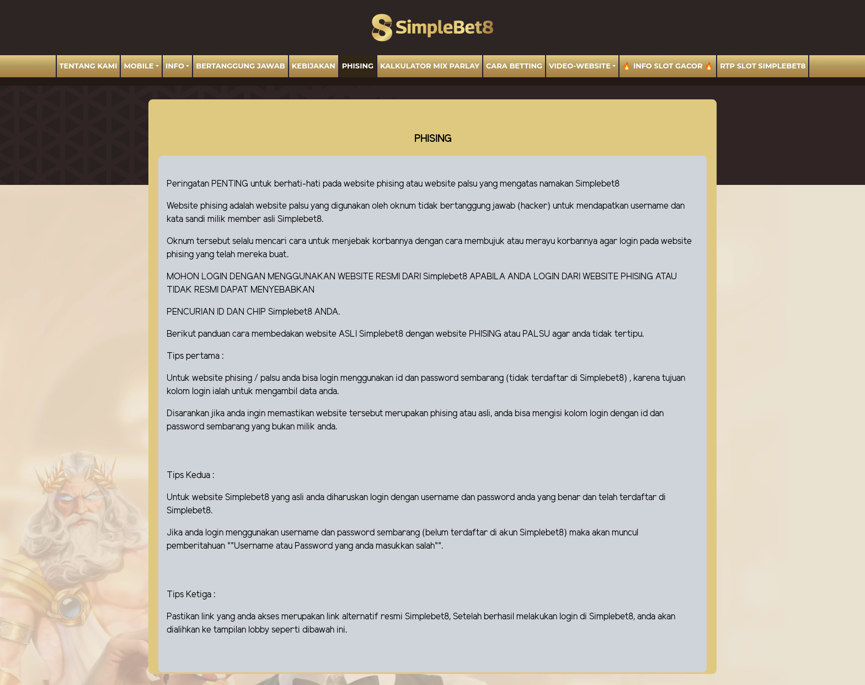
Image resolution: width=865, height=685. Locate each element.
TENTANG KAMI (89, 65)
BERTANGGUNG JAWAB (240, 65)
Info (174, 65)
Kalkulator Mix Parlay (429, 65)
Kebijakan (313, 65)
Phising (357, 65)
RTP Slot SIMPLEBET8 (762, 65)
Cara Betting (514, 65)
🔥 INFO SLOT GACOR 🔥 (667, 65)
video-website (580, 65)
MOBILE (138, 65)
